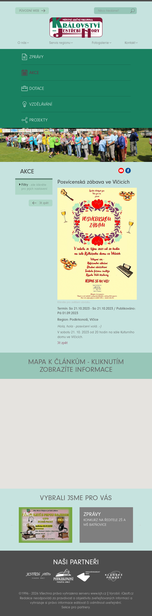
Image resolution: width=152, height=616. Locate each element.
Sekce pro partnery (76, 607)
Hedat (132, 10)
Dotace (36, 88)
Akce (34, 72)
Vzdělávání (40, 104)
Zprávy (36, 56)
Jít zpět (43, 203)
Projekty (38, 120)
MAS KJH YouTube (121, 170)
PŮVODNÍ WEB (29, 10)
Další (140, 525)
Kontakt (130, 43)
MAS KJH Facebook (128, 170)
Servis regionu (59, 43)
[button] (87, 402)
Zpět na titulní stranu (76, 27)
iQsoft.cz (127, 593)
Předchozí (12, 525)
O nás (22, 43)
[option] (45, 525)
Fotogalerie (100, 43)
